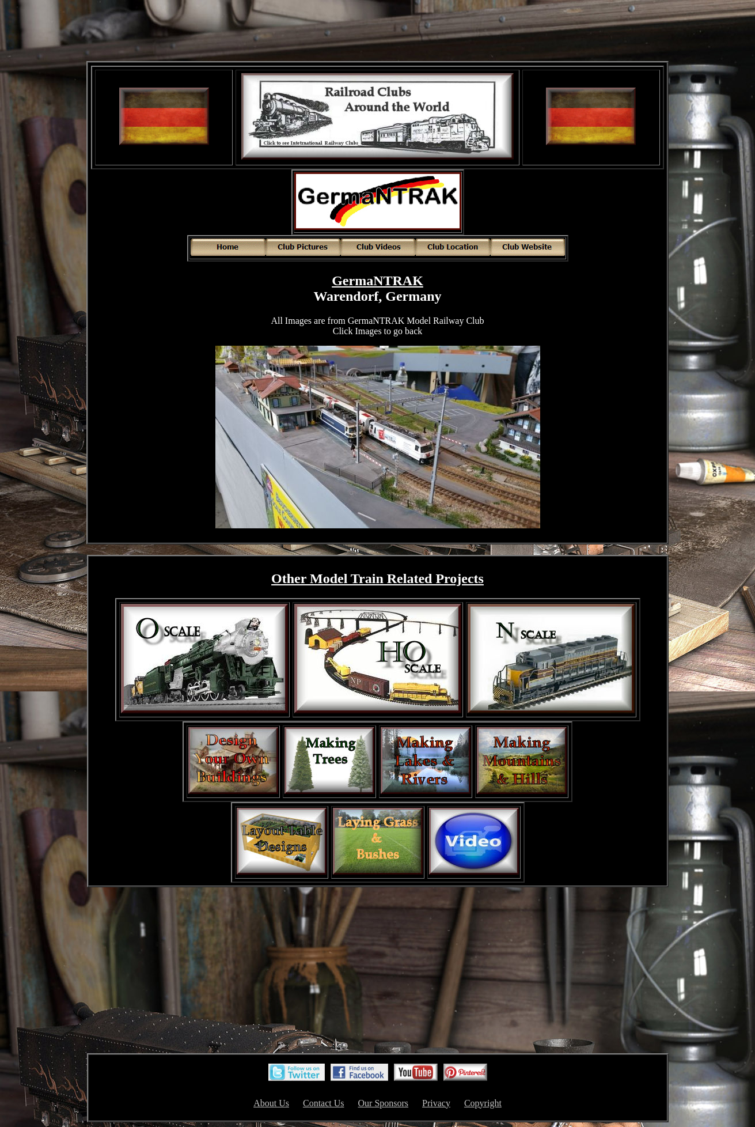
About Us (271, 1103)
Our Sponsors (383, 1103)
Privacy (436, 1103)
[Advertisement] (377, 32)
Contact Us (323, 1103)
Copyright (483, 1103)
